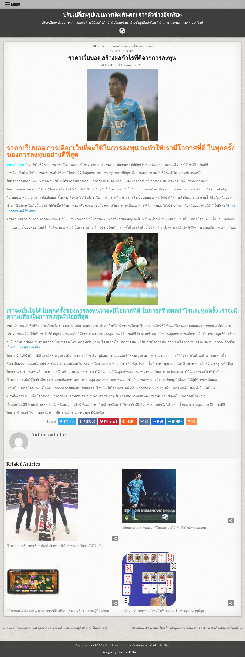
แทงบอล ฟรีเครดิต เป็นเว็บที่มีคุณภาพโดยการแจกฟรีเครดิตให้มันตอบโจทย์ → (187, 628)
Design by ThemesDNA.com (122, 652)
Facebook (87, 421)
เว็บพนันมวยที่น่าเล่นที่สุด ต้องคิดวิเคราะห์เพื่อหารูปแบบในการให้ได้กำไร (54, 546)
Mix (191, 421)
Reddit (128, 421)
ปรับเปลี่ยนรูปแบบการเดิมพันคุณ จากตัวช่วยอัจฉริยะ (122, 14)
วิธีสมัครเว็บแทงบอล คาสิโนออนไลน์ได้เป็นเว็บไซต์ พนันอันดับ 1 (165, 528)
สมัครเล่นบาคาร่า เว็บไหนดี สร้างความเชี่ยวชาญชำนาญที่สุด (163, 611)
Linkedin (175, 421)
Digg (158, 421)
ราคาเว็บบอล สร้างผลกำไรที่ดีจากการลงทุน (122, 58)
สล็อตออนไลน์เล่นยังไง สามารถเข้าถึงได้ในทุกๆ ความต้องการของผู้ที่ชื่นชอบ (57, 611)
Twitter (67, 421)
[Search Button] (122, 31)
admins (109, 65)
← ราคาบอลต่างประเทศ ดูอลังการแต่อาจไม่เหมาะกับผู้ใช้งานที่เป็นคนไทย (54, 628)
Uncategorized (123, 51)
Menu (15, 4)
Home (94, 46)
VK (144, 421)
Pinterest (108, 421)
